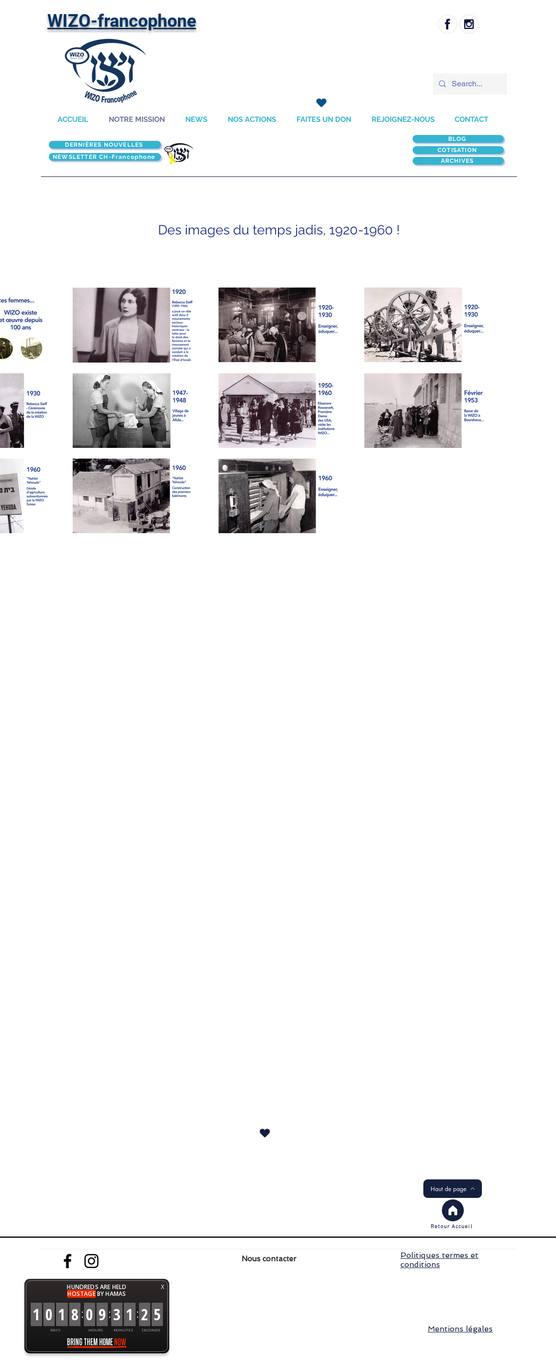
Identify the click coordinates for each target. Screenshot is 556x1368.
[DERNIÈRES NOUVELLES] (105, 145)
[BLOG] (458, 139)
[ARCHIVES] (458, 161)
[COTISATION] (458, 150)
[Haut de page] (452, 1188)
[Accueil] (453, 1210)
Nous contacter (269, 1258)
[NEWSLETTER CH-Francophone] (105, 157)
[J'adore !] (321, 103)
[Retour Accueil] (452, 1226)
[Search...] (469, 84)
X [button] (162, 1287)
